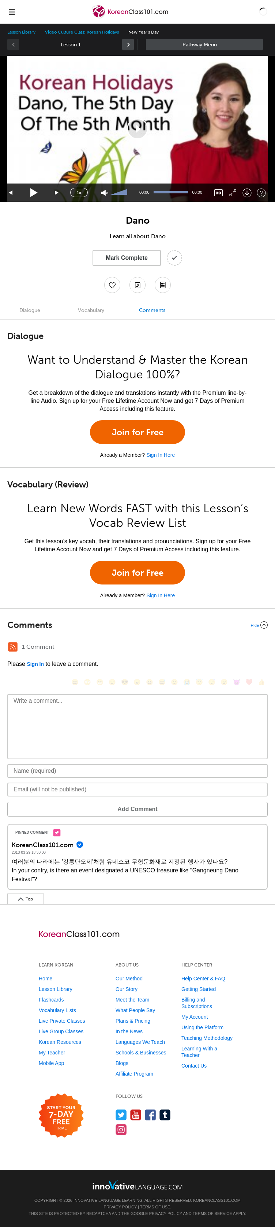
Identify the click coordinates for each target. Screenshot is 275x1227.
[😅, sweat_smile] (162, 682)
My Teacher (52, 1053)
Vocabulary (91, 310)
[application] (137, 129)
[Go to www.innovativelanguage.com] (137, 1185)
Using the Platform (202, 1027)
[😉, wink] (174, 682)
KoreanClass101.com (217, 1200)
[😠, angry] (137, 682)
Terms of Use (155, 1207)
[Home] (130, 17)
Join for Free (137, 432)
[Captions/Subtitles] (218, 192)
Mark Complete (127, 258)
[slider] (119, 193)
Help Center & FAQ (203, 978)
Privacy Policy (120, 1207)
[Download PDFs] (163, 285)
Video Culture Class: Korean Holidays (81, 32)
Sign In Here (160, 455)
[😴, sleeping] (212, 682)
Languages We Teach (140, 1042)
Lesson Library (21, 32)
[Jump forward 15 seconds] (57, 192)
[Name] (137, 771)
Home (45, 978)
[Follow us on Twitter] (121, 1114)
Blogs (122, 1063)
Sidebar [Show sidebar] (204, 44)
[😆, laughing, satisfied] (149, 682)
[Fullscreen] (232, 192)
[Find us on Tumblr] (165, 1114)
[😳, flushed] (87, 682)
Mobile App (51, 1063)
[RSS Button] (12, 646)
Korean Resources (60, 1042)
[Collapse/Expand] (137, 625)
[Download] (247, 192)
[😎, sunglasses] (124, 682)
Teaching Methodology (207, 1038)
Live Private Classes (62, 1021)
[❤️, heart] (249, 682)
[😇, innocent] (199, 682)
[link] (128, 44)
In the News (129, 1031)
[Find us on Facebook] (150, 1114)
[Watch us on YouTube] (136, 1114)
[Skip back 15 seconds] (11, 192)
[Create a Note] (137, 285)
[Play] (34, 192)
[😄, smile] (75, 682)
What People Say (135, 1010)
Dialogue (29, 310)
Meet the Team (132, 1000)
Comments (152, 310)
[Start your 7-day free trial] (61, 1115)
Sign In (35, 664)
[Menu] (11, 11)
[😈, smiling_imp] (236, 682)
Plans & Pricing (133, 1021)
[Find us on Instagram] (121, 1129)
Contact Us (194, 1066)
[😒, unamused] (112, 682)
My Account (194, 1017)
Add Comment (137, 809)
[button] (263, 11)
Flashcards (51, 1000)
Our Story (127, 989)
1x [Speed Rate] (79, 192)
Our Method (129, 978)
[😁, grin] (100, 682)
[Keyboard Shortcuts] (261, 192)
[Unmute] (104, 192)
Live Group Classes (61, 1031)
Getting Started (198, 989)
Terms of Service (212, 1213)
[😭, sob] (187, 682)
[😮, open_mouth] (224, 682)
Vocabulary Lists (57, 1010)
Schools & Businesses (141, 1053)
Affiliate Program (134, 1074)
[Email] (137, 789)
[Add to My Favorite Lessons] (112, 285)
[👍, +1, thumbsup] (261, 682)
